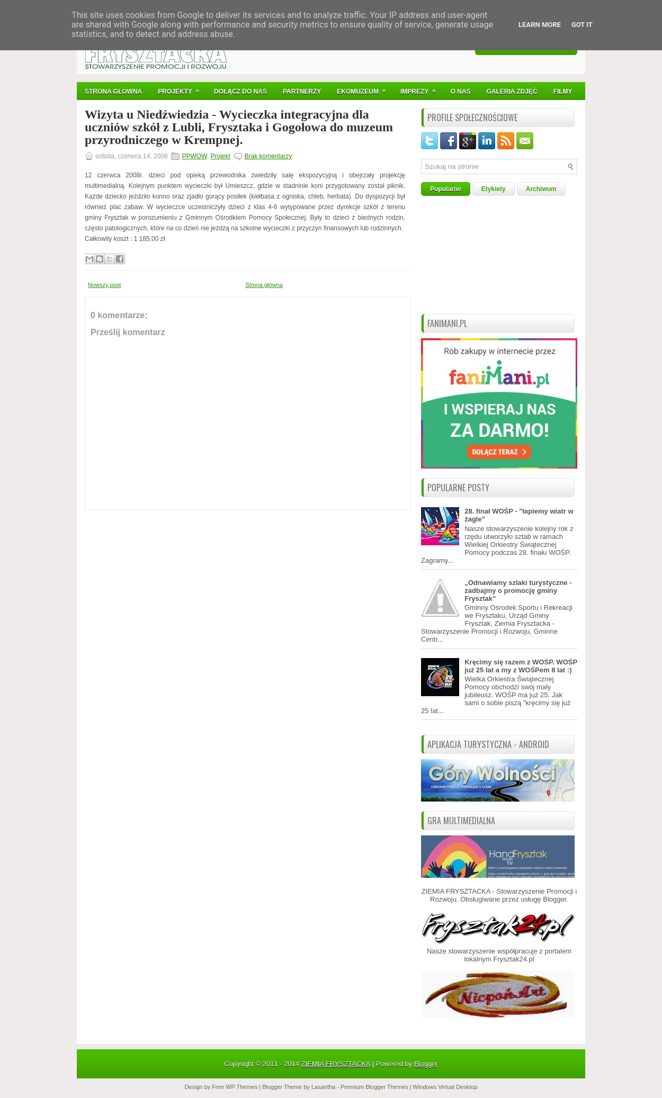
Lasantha (323, 1087)
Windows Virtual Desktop (445, 1087)
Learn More (539, 25)
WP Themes (241, 1087)
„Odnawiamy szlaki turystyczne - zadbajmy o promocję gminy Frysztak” (517, 590)
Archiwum (541, 189)
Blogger (554, 899)
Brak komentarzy (268, 156)
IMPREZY (421, 88)
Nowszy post (104, 285)
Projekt (220, 156)
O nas (460, 91)
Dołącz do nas (240, 91)
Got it (582, 25)
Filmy (562, 91)
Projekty (182, 88)
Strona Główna (113, 91)
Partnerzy (302, 91)
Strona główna (264, 285)
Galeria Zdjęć (511, 91)
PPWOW (194, 156)
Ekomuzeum (364, 88)
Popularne (445, 189)
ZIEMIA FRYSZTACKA (335, 1064)
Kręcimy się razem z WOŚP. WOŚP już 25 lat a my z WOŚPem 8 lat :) (520, 666)
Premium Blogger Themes (374, 1087)
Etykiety (493, 189)
